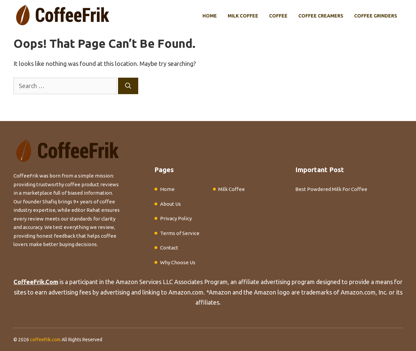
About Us (170, 204)
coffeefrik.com (45, 339)
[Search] (128, 86)
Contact (169, 247)
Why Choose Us (177, 262)
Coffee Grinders (375, 15)
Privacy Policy (176, 218)
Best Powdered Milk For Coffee (331, 189)
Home (209, 15)
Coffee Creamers (320, 15)
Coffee (278, 15)
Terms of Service (179, 233)
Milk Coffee (243, 15)
